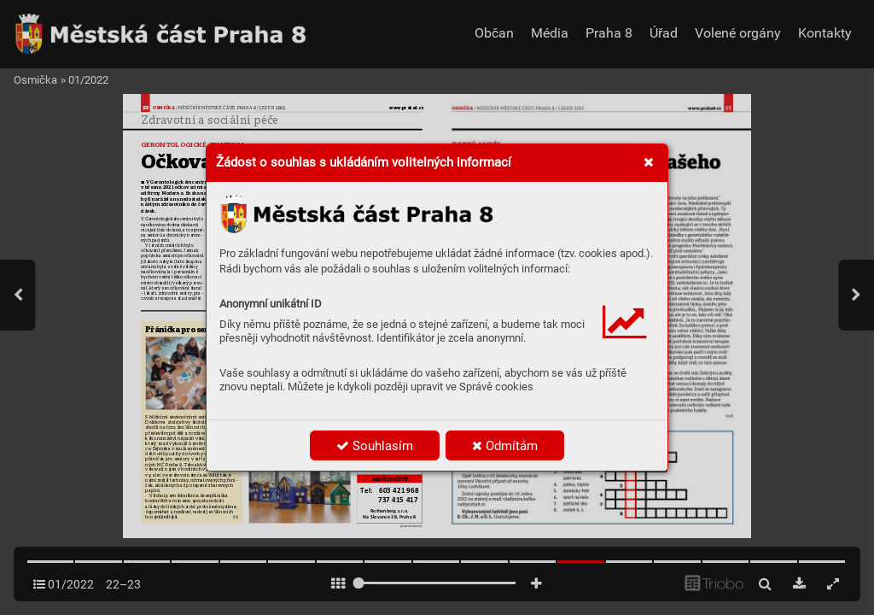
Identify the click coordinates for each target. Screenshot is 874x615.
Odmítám (505, 446)
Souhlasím (374, 446)
